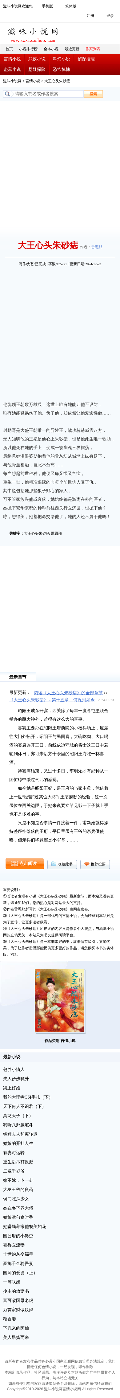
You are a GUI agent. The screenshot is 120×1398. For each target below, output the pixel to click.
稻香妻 (9, 1319)
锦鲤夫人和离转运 (20, 1134)
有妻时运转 (14, 1152)
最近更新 (72, 49)
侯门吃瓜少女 (16, 1199)
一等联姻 (11, 1282)
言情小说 (12, 59)
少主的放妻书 (16, 1291)
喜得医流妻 (14, 1245)
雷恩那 (96, 247)
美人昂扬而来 (16, 1337)
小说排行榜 (28, 49)
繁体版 (70, 6)
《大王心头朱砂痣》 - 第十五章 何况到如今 (52, 700)
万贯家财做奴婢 (18, 1309)
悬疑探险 (37, 69)
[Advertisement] (60, 164)
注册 (90, 16)
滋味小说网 (34, 33)
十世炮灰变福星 (18, 1254)
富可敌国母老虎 (18, 1300)
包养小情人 (14, 1069)
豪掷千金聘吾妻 (18, 1263)
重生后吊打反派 (18, 1162)
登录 (110, 16)
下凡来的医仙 (16, 1328)
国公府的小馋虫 (18, 1236)
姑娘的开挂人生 (18, 1143)
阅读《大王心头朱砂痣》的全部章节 (68, 693)
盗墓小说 (12, 69)
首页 (9, 49)
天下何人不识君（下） (24, 1106)
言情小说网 (71, 1389)
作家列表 (93, 49)
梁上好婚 (11, 1088)
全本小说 (51, 49)
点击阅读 (28, 863)
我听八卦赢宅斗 (18, 1125)
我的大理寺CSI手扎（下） (28, 1097)
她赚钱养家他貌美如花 (24, 1226)
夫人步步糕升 (16, 1078)
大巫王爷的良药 (18, 1189)
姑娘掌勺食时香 (18, 1217)
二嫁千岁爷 (14, 1171)
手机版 (47, 6)
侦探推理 (86, 59)
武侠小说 (37, 59)
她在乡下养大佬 (18, 1208)
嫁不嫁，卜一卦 (18, 1180)
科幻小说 (61, 59)
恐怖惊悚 (61, 69)
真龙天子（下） (18, 1115)
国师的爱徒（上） (20, 1272)
